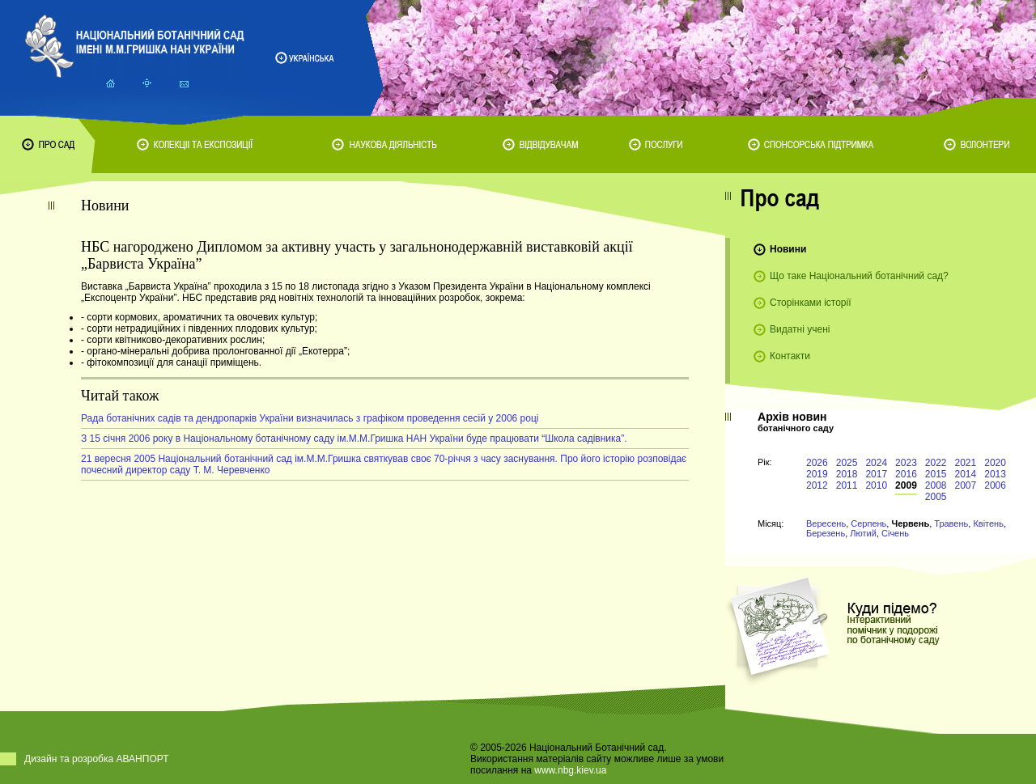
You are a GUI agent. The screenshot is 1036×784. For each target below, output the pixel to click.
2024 (876, 462)
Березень (825, 533)
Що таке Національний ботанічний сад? (859, 276)
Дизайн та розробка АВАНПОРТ (96, 759)
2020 (995, 462)
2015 (936, 474)
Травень (951, 523)
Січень (895, 533)
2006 (995, 485)
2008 (936, 485)
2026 (817, 462)
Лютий (863, 533)
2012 (817, 485)
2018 (847, 474)
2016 (906, 474)
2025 (847, 462)
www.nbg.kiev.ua (570, 770)
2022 (936, 462)
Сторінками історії (810, 302)
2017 (876, 474)
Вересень (826, 523)
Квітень (988, 523)
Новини (788, 249)
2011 (847, 485)
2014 (966, 474)
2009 (906, 485)
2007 (966, 485)
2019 (817, 474)
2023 (906, 462)
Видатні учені (800, 329)
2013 (995, 474)
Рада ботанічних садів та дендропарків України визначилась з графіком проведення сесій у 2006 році (310, 418)
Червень (910, 523)
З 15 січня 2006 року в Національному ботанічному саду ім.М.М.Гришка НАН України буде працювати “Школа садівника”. (354, 438)
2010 (876, 485)
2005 (936, 496)
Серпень (868, 523)
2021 (966, 462)
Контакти (790, 356)
